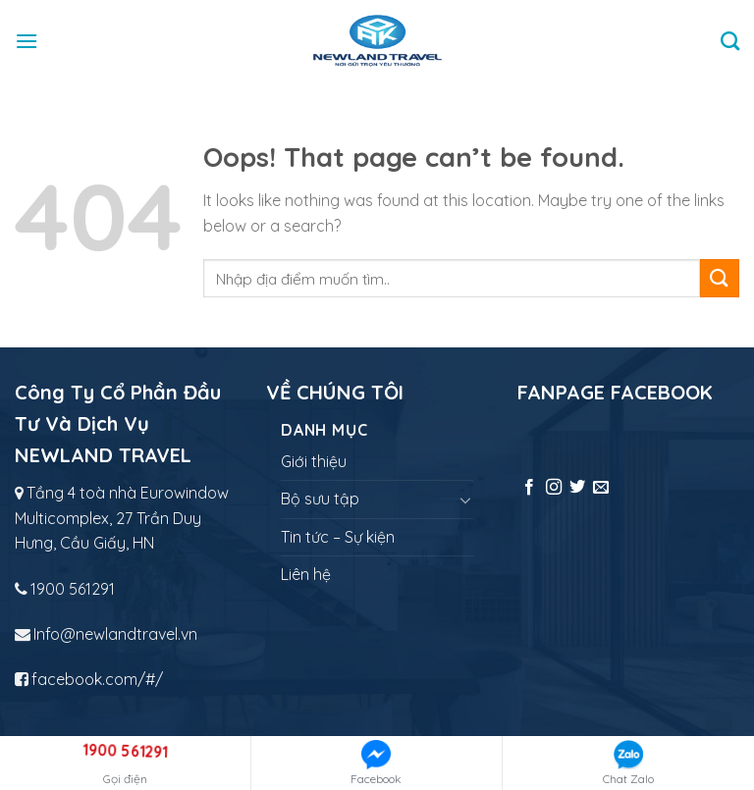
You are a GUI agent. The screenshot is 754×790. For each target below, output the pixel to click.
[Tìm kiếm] (730, 41)
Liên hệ (306, 574)
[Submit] (719, 278)
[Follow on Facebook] (529, 488)
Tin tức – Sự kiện (338, 537)
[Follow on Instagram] (554, 488)
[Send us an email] (601, 488)
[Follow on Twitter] (577, 488)
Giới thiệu (314, 461)
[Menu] (26, 41)
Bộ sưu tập (320, 498)
